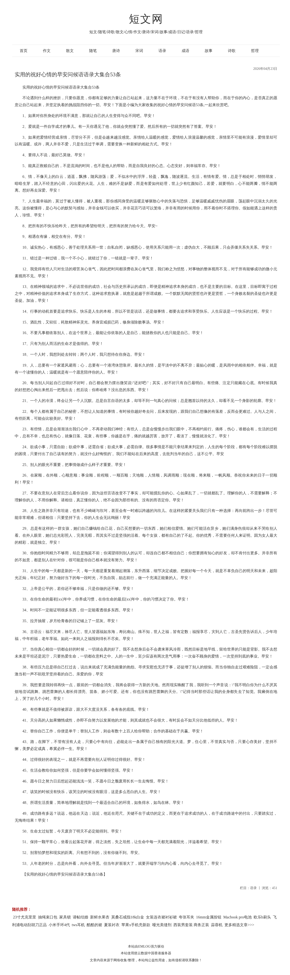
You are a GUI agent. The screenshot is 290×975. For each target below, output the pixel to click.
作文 (47, 51)
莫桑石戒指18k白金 (127, 917)
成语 (185, 51)
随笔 (93, 51)
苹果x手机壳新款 (135, 925)
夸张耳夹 (186, 917)
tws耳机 (78, 925)
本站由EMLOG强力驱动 (146, 946)
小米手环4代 (59, 925)
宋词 (139, 51)
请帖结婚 (80, 917)
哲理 (255, 51)
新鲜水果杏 (99, 917)
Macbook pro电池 (237, 917)
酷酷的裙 (94, 925)
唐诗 (116, 51)
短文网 (146, 19)
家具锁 (65, 917)
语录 (162, 51)
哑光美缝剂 (161, 925)
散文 (70, 51)
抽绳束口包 (47, 917)
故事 (208, 51)
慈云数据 (141, 953)
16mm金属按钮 (208, 917)
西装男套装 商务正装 (191, 925)
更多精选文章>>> (239, 925)
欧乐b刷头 (262, 917)
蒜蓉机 (217, 925)
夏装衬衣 (111, 925)
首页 (23, 51)
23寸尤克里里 (24, 917)
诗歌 (232, 51)
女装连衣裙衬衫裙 (161, 917)
